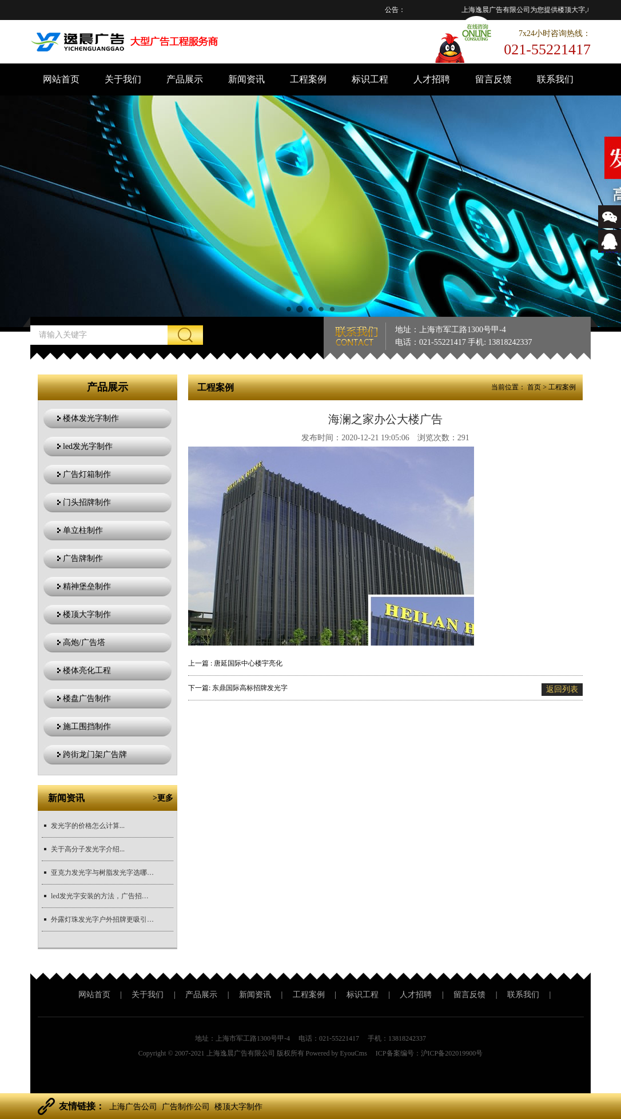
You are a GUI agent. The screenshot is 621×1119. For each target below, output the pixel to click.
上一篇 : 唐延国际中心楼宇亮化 (235, 663)
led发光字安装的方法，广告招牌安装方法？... (102, 896)
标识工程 (370, 79)
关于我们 (123, 79)
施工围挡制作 (87, 726)
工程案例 (308, 79)
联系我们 (555, 79)
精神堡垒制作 (87, 586)
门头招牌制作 (87, 502)
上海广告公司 (133, 1106)
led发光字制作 (88, 446)
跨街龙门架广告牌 (95, 754)
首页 (534, 387)
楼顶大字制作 (87, 614)
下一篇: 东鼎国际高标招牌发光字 (238, 688)
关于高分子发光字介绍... (88, 849)
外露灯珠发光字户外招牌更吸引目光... (102, 919)
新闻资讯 (246, 79)
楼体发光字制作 (91, 418)
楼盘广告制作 (87, 698)
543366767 (609, 249)
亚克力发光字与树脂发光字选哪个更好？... (102, 873)
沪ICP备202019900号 (452, 1053)
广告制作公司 (186, 1106)
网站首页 (61, 79)
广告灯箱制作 (87, 474)
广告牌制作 (83, 558)
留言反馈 (493, 79)
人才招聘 (431, 79)
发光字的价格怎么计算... (88, 826)
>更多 (163, 798)
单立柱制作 (83, 530)
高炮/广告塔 (84, 642)
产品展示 (184, 79)
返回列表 (562, 689)
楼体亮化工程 (87, 670)
